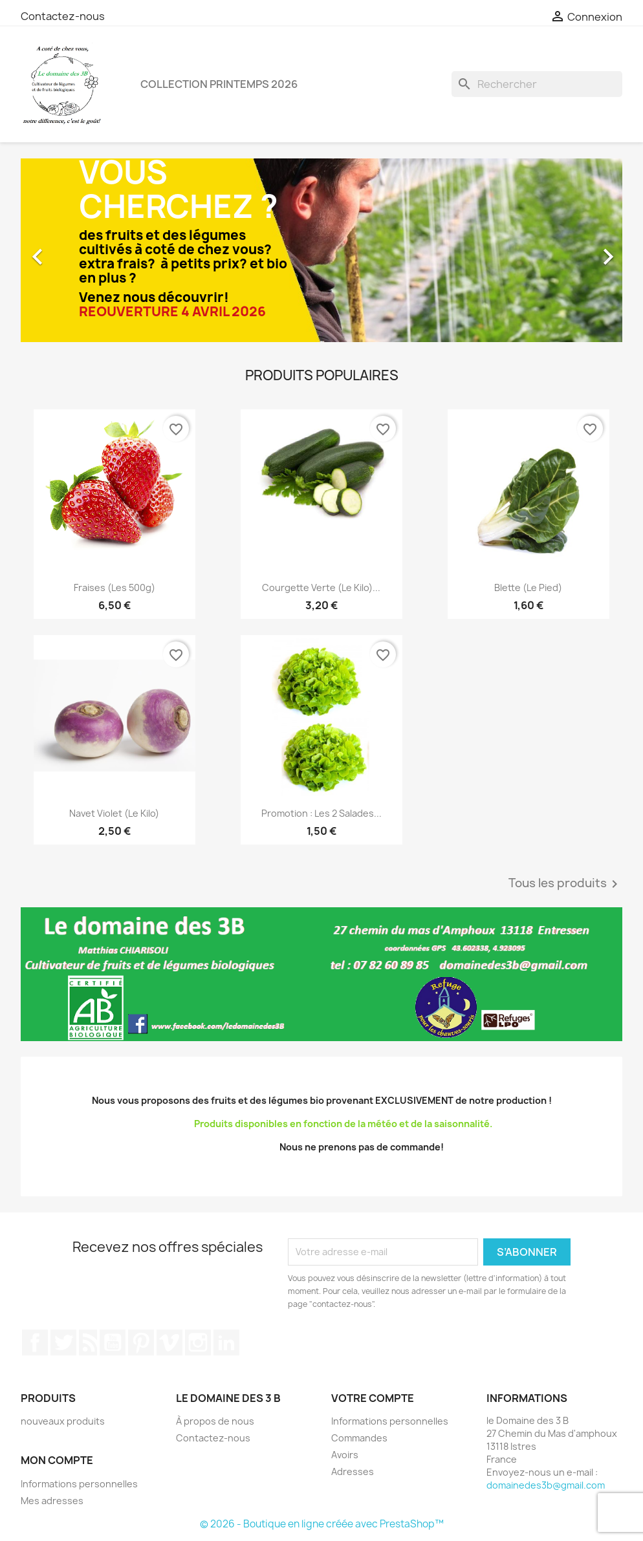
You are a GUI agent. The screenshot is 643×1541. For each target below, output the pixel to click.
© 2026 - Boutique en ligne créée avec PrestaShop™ (322, 1524)
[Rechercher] (537, 84)
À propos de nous (215, 1421)
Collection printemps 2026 (219, 84)
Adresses (352, 1471)
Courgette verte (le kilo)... (321, 587)
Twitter (63, 1342)
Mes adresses (52, 1500)
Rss (88, 1342)
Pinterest (141, 1342)
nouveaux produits (63, 1421)
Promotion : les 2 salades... (321, 813)
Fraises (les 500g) (114, 587)
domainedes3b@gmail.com (545, 1485)
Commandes (359, 1438)
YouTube (112, 1342)
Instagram (198, 1342)
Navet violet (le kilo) (114, 813)
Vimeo (169, 1342)
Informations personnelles (79, 1484)
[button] (66, 250)
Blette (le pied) (528, 587)
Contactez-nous (63, 16)
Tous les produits (565, 884)
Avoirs (344, 1455)
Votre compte (372, 1398)
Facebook (35, 1342)
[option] (321, 250)
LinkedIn (226, 1342)
